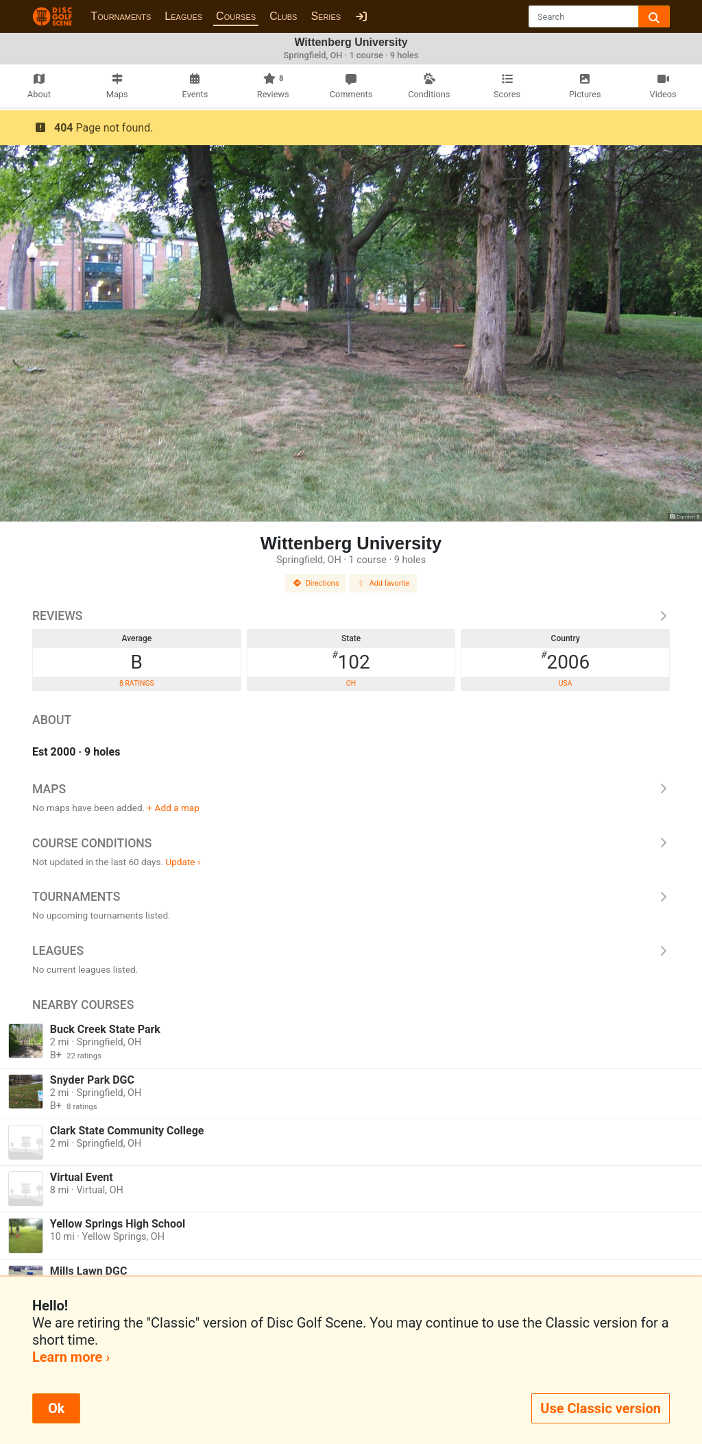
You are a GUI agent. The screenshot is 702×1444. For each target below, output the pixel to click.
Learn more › (71, 1357)
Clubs (283, 16)
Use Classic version (600, 1408)
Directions (316, 583)
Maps (351, 789)
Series (326, 16)
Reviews (351, 616)
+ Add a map (173, 807)
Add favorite (383, 583)
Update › (182, 861)
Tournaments (120, 16)
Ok (56, 1408)
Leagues (183, 16)
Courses (236, 16)
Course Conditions (351, 843)
